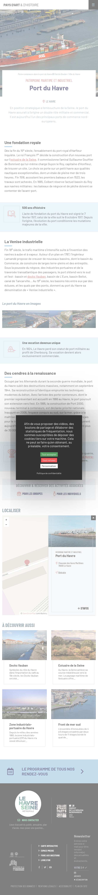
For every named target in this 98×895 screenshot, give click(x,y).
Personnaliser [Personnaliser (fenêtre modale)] (49, 466)
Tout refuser (49, 460)
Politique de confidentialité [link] (49, 473)
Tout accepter (49, 454)
